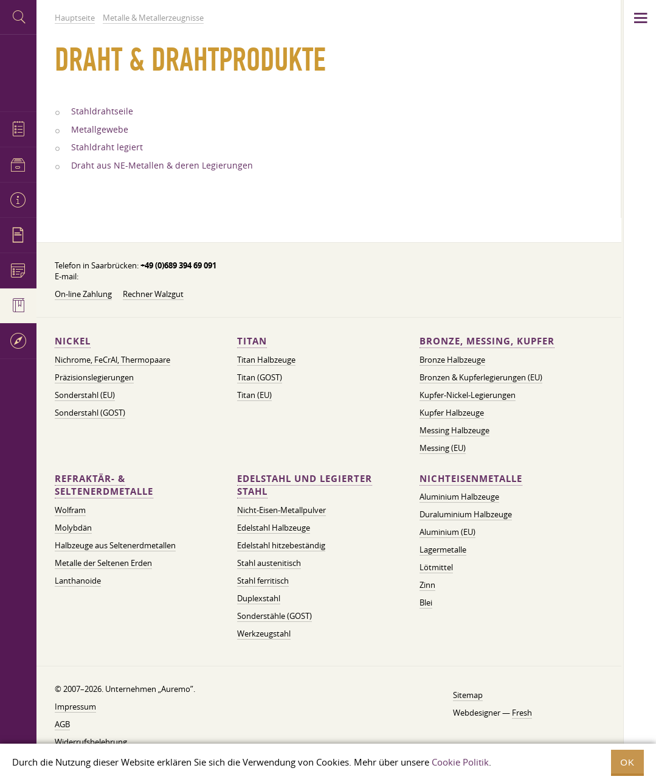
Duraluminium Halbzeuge (465, 514)
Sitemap (468, 694)
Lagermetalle (442, 549)
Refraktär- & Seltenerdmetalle (104, 485)
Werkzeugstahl (264, 633)
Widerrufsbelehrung (91, 741)
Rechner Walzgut (153, 293)
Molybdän (73, 527)
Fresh (522, 712)
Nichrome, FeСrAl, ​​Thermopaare (112, 359)
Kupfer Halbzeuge (451, 412)
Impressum (75, 706)
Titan (252, 341)
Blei (425, 602)
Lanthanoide (78, 580)
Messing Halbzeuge (454, 430)
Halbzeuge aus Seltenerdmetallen (115, 545)
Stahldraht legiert (107, 147)
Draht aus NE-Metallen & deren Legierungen (162, 165)
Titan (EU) (254, 394)
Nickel (73, 341)
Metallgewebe (99, 129)
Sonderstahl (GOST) (90, 412)
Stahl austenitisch (269, 562)
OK (627, 762)
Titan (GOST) (259, 377)
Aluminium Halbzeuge (459, 496)
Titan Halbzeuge (266, 359)
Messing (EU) (442, 447)
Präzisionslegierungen (94, 377)
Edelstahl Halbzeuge (273, 527)
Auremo (18, 71)
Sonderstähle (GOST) (274, 615)
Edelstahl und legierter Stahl (304, 485)
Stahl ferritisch (263, 580)
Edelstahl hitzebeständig (281, 545)
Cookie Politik (460, 762)
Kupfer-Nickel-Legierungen (467, 394)
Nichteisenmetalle (470, 478)
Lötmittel (436, 567)
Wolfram (70, 509)
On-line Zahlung (83, 293)
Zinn (427, 584)
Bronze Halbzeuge (452, 359)
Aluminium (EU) (447, 531)
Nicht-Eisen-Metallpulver (281, 509)
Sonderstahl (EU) (85, 394)
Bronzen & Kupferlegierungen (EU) (480, 377)
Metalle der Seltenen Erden (103, 562)
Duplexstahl (258, 598)
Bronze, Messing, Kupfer (486, 341)
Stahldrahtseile (102, 111)
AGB (62, 724)
